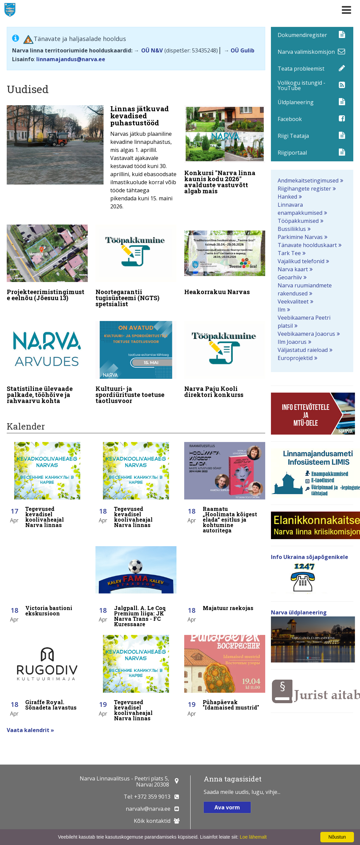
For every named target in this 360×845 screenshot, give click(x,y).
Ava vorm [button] (227, 807)
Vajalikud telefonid (301, 261)
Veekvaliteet (293, 301)
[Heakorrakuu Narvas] (224, 258)
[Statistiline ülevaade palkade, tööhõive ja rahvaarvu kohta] (47, 359)
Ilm (281, 309)
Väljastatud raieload (303, 350)
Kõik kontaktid (152, 820)
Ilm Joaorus (292, 342)
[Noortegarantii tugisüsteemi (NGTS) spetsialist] (135, 265)
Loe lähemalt (253, 837)
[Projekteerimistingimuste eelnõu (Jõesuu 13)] (47, 261)
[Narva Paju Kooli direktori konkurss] (224, 356)
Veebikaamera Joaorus (306, 333)
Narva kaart (293, 269)
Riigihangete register (304, 188)
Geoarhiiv (290, 277)
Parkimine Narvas (300, 237)
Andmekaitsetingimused (308, 180)
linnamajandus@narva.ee (70, 59)
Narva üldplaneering (299, 612)
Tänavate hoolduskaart (307, 245)
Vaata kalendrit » (30, 722)
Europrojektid (295, 358)
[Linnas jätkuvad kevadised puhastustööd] (91, 159)
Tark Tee (289, 253)
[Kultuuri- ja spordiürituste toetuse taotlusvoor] (135, 359)
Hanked (287, 196)
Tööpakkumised (298, 221)
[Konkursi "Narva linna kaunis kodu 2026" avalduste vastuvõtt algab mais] (224, 151)
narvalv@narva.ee (148, 808)
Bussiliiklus (292, 229)
